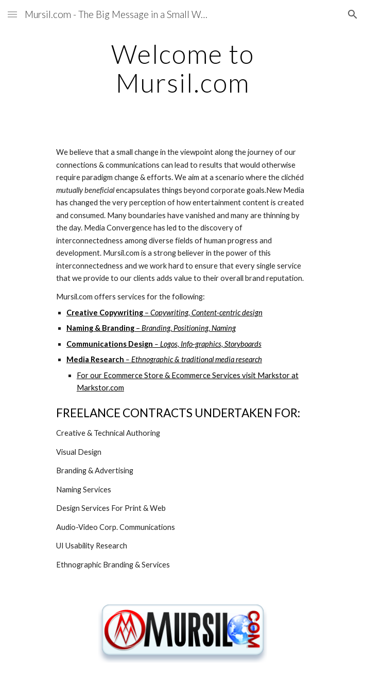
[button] (12, 14)
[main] (182, 68)
